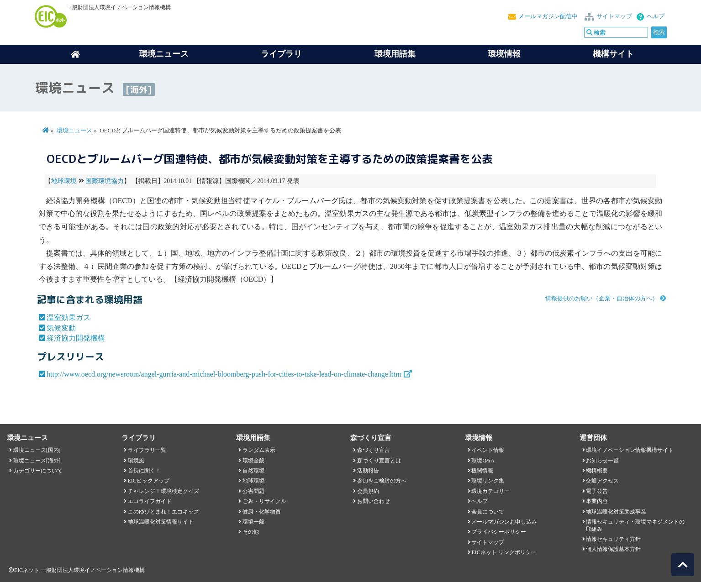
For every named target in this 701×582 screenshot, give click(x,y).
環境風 (136, 460)
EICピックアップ (148, 480)
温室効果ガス (68, 317)
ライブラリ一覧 (147, 450)
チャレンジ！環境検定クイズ (163, 491)
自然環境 (253, 470)
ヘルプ (655, 16)
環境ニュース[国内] (37, 450)
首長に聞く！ (144, 470)
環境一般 (253, 522)
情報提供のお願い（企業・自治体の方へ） (601, 298)
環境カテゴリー (490, 491)
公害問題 (253, 491)
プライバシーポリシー (498, 532)
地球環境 (64, 181)
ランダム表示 (258, 450)
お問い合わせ (373, 501)
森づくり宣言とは (379, 460)
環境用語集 (395, 53)
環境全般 (253, 460)
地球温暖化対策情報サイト (161, 522)
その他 (250, 532)
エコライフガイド (150, 501)
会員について (487, 512)
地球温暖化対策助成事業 (616, 512)
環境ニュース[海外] (37, 460)
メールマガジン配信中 (548, 16)
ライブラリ (281, 53)
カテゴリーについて (38, 470)
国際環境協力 (104, 181)
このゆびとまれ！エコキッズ (163, 512)
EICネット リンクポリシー (503, 552)
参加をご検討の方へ (381, 480)
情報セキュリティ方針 (613, 539)
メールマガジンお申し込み (504, 522)
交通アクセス (602, 480)
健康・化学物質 (261, 512)
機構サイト (613, 53)
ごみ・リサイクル (264, 501)
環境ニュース (74, 130)
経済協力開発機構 (76, 338)
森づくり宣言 (373, 450)
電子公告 (597, 491)
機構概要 (597, 470)
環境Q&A (482, 460)
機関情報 (482, 470)
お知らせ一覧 (602, 460)
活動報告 (368, 470)
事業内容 (597, 501)
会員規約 (368, 491)
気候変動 (61, 328)
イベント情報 (487, 450)
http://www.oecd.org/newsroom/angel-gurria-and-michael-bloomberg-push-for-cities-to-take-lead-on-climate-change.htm (224, 374)
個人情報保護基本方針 (613, 549)
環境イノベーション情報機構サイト (630, 450)
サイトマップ (614, 16)
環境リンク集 (487, 480)
